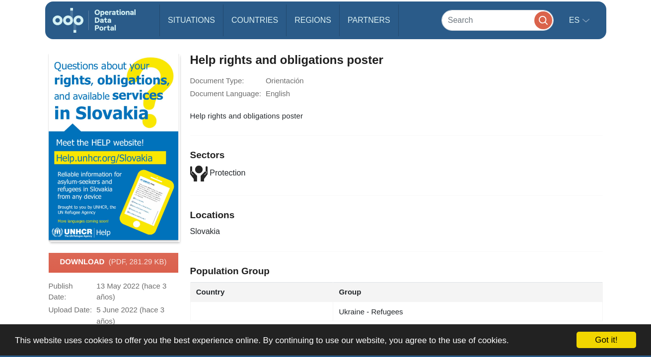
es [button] (575, 20)
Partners (369, 20)
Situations (191, 20)
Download (113, 262)
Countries (254, 20)
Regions (312, 20)
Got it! (606, 340)
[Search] (497, 20)
